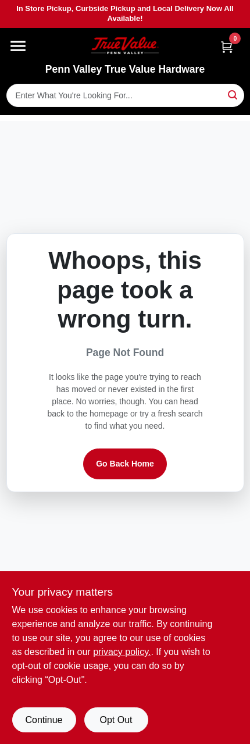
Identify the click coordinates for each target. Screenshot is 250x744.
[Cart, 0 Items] (227, 47)
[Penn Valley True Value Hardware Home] (125, 45)
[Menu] (18, 46)
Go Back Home (125, 463)
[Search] (233, 94)
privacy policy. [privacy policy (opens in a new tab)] (122, 652)
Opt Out (115, 720)
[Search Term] (125, 95)
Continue (43, 720)
